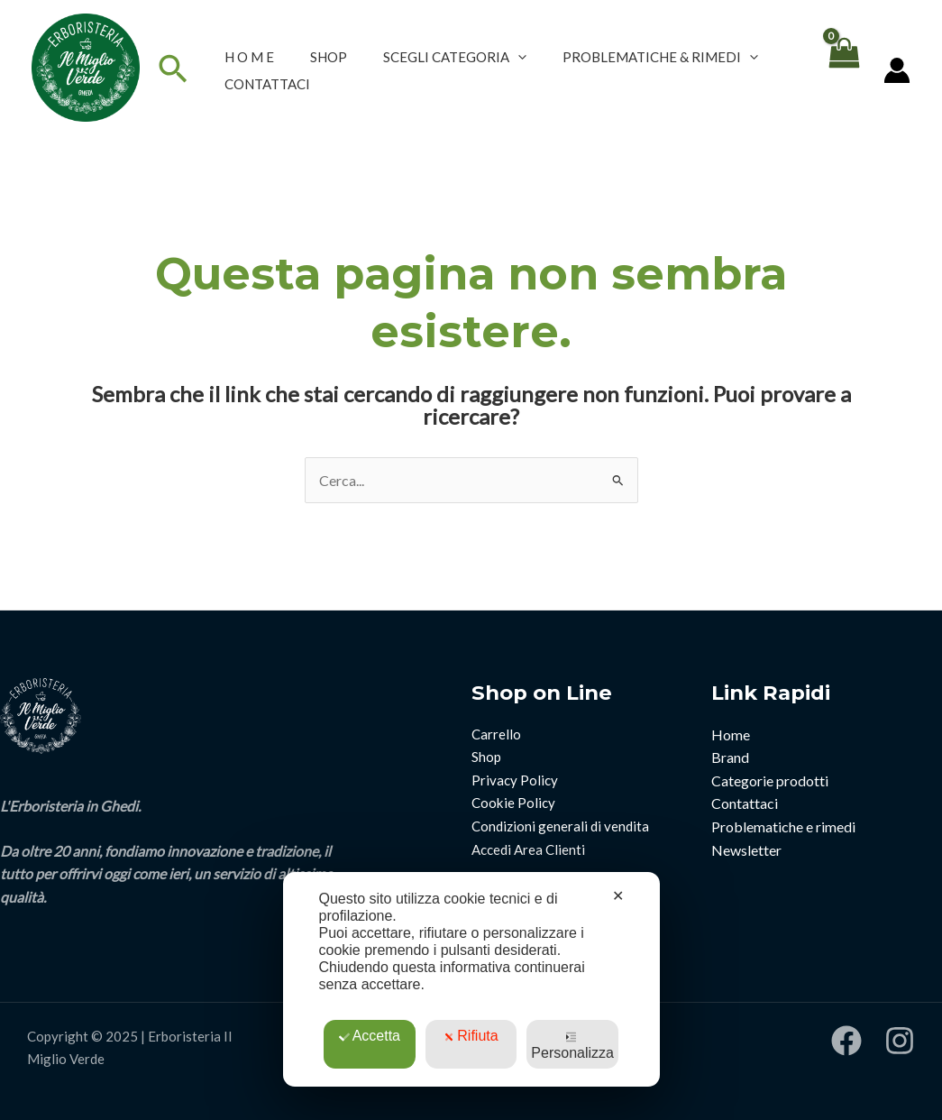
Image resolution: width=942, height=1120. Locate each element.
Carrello (496, 734)
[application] (517, 57)
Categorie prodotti (769, 780)
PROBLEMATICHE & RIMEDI (660, 57)
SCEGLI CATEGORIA (454, 57)
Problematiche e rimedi (783, 826)
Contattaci (744, 803)
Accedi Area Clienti (528, 849)
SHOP (328, 57)
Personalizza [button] (572, 1046)
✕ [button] (618, 896)
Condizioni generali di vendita (560, 826)
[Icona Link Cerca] (173, 70)
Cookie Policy (513, 802)
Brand (730, 757)
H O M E (249, 57)
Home (730, 734)
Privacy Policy (514, 780)
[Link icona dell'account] (896, 70)
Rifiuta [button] (471, 1035)
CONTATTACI (267, 84)
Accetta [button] (369, 1035)
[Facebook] (846, 1040)
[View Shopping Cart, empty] (842, 70)
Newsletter (746, 849)
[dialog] (471, 979)
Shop (486, 756)
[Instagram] (899, 1040)
